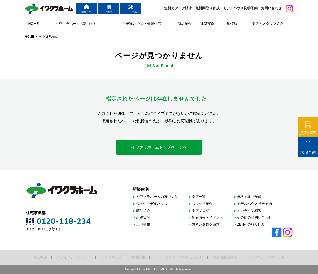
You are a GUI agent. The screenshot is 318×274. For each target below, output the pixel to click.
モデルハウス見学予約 (240, 8)
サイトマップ (111, 257)
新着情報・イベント (207, 217)
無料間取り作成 (207, 8)
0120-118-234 (64, 221)
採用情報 (138, 257)
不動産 (108, 8)
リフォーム (130, 8)
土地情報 (143, 224)
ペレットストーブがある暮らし (179, 257)
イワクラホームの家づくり (157, 197)
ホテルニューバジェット (265, 257)
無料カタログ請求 (178, 8)
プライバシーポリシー (74, 257)
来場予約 (308, 147)
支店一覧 (199, 197)
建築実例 (143, 217)
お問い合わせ (271, 8)
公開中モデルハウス (151, 204)
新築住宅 (86, 8)
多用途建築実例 (225, 257)
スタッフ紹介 (202, 204)
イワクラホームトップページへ (159, 147)
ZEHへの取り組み (251, 224)
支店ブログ (200, 211)
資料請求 (308, 128)
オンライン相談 (249, 211)
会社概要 (40, 257)
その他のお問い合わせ (254, 217)
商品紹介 (143, 211)
